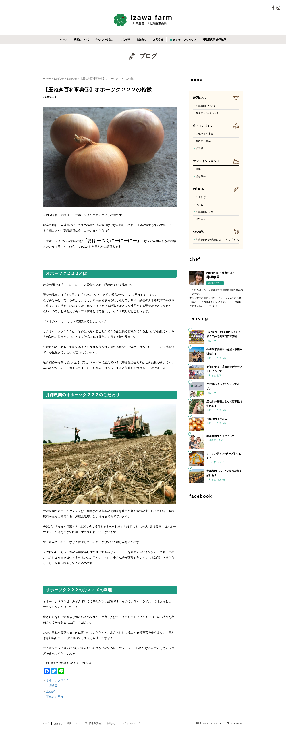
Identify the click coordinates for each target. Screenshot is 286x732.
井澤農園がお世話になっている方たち (217, 239)
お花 (219, 375)
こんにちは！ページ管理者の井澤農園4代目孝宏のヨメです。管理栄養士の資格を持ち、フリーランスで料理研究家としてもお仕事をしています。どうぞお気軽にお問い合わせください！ (216, 298)
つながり (125, 39)
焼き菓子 (201, 176)
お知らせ (141, 39)
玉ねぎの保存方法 (216, 418)
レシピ (199, 204)
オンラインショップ (184, 39)
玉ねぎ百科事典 (204, 133)
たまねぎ (201, 197)
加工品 (199, 148)
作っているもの (104, 39)
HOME (47, 78)
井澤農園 (52, 685)
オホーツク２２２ (57, 680)
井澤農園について (206, 105)
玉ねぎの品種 (54, 696)
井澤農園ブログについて (220, 436)
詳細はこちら (215, 283)
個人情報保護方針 (93, 723)
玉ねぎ (50, 691)
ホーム (63, 39)
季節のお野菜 (203, 141)
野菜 (198, 169)
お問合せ (158, 39)
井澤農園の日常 (204, 211)
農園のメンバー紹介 (207, 113)
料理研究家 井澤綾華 (214, 39)
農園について (81, 39)
